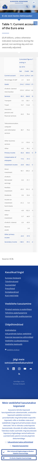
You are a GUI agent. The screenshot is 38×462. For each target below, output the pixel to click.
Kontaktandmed (12, 292)
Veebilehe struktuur (13, 350)
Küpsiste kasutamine (20, 446)
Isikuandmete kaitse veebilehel (18, 333)
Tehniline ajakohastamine (16, 313)
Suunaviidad (10, 285)
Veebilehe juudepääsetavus (16, 340)
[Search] (17, 6)
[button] (33, 2)
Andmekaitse (10, 330)
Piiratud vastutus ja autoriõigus (18, 309)
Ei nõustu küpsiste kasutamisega (20, 458)
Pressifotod (10, 288)
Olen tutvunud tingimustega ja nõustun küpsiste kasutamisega (20, 452)
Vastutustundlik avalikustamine (18, 316)
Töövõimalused (11, 281)
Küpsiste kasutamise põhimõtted (19, 337)
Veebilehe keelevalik (13, 344)
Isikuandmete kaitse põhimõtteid (20, 442)
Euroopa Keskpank (13, 278)
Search (27, 6)
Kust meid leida (11, 295)
